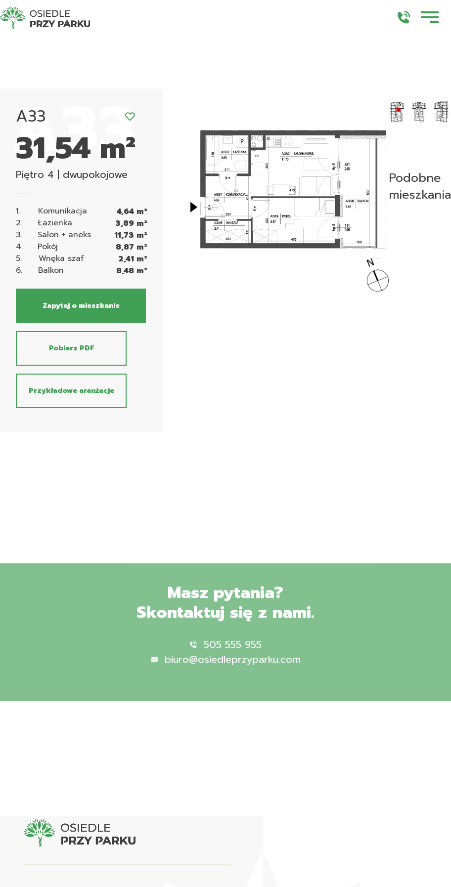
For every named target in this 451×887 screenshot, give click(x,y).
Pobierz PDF (71, 348)
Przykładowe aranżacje (71, 390)
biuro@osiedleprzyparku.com (226, 671)
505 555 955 (226, 656)
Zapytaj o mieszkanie (81, 305)
